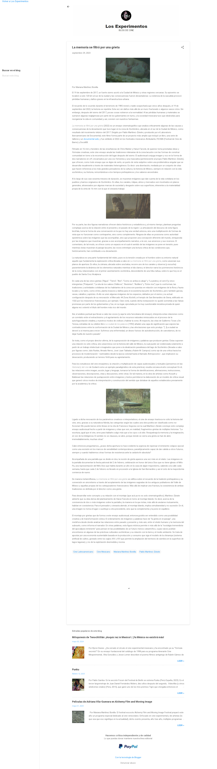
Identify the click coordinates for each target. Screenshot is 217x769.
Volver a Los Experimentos (15, 1)
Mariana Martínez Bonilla (125, 552)
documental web (91, 139)
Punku (75, 669)
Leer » (180, 661)
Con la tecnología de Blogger (128, 757)
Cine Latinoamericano (83, 552)
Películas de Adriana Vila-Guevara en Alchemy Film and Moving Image (112, 701)
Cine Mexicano (103, 552)
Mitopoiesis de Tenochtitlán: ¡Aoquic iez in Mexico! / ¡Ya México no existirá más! (118, 637)
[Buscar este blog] (19, 75)
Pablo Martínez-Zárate (150, 552)
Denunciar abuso (128, 763)
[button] (182, 47)
